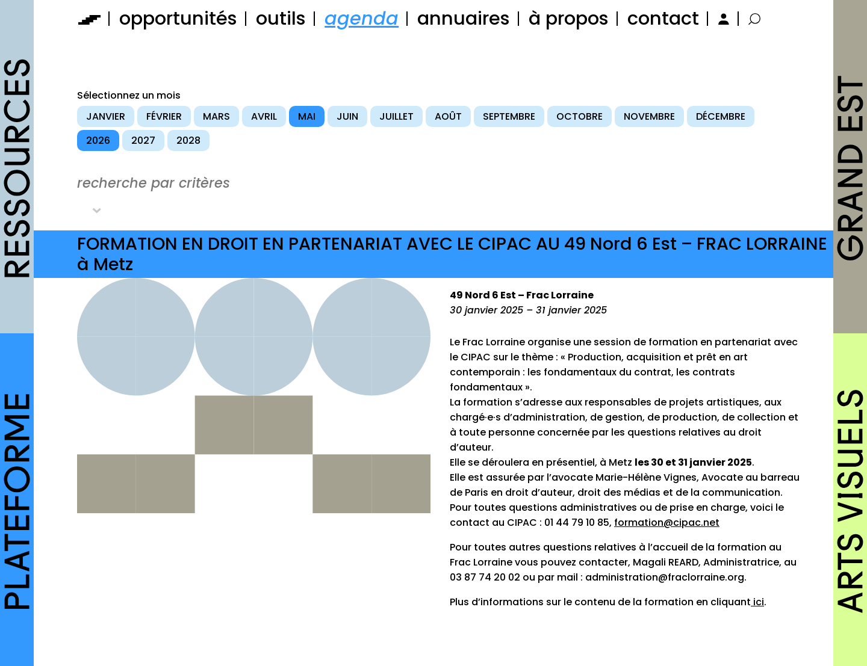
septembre (509, 116)
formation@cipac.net (666, 522)
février (164, 116)
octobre (579, 116)
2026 (98, 140)
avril (264, 116)
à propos (569, 18)
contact (663, 18)
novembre (649, 116)
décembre (720, 116)
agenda (362, 18)
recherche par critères (153, 183)
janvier (105, 116)
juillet (396, 116)
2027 (143, 140)
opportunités (178, 18)
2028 (188, 140)
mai (306, 116)
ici (757, 602)
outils (281, 18)
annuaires (463, 18)
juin (347, 116)
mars (216, 116)
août (448, 116)
